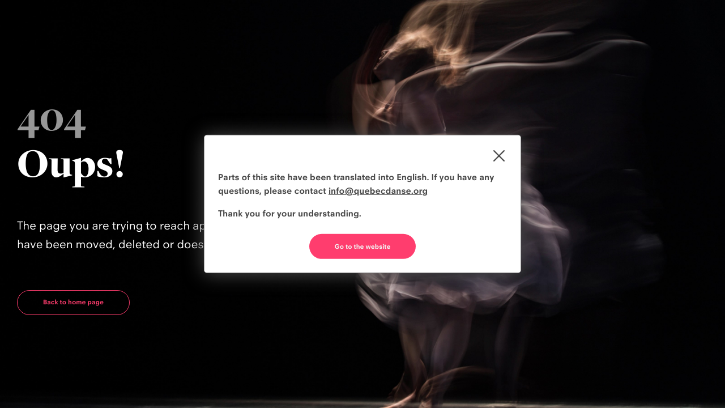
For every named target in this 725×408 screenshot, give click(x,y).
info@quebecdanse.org (378, 190)
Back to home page (73, 302)
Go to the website (363, 246)
